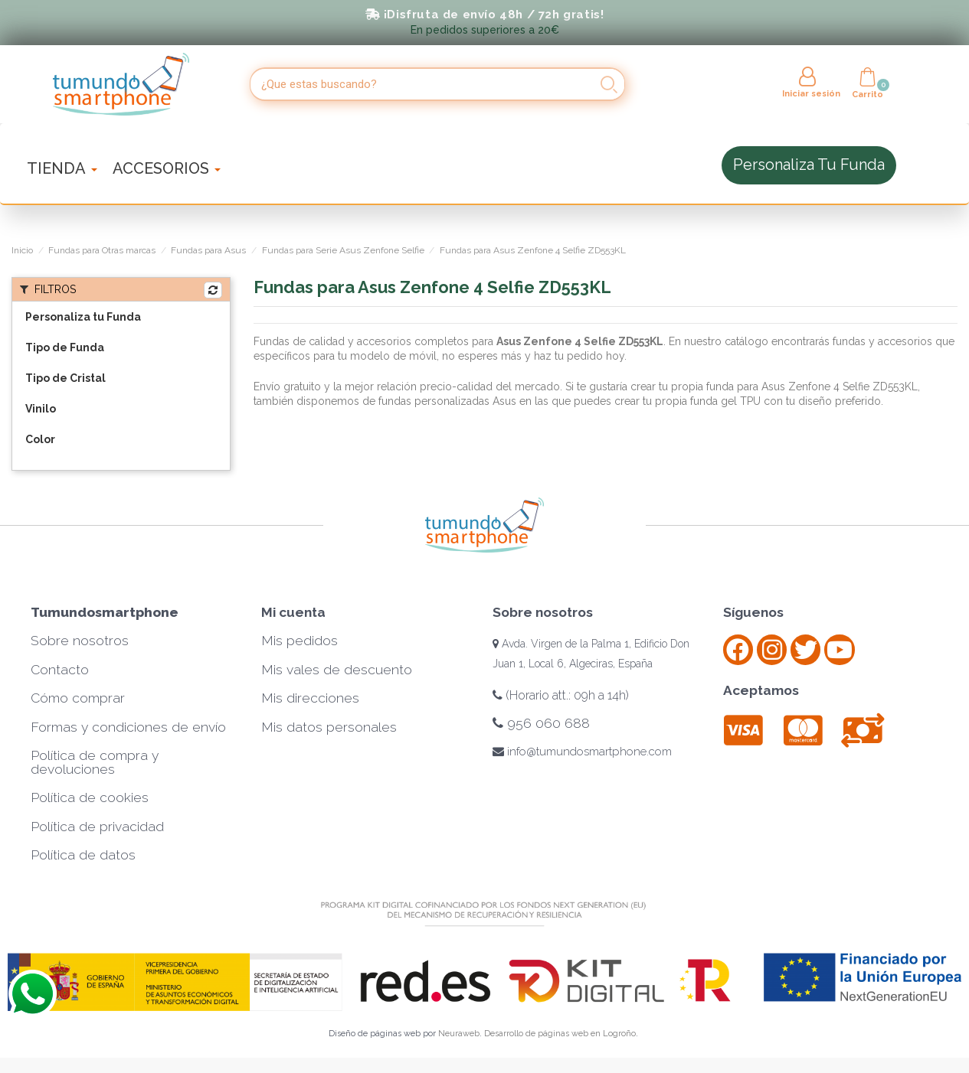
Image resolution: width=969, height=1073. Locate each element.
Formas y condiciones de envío (128, 727)
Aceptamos (761, 690)
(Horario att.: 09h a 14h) (561, 695)
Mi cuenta (293, 612)
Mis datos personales (329, 727)
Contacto (60, 669)
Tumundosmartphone (104, 612)
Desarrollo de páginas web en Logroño (560, 1034)
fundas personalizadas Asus (445, 401)
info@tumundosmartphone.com (582, 751)
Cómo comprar (78, 698)
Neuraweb (459, 1034)
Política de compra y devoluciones (95, 762)
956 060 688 (541, 723)
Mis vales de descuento (336, 669)
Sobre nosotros (80, 640)
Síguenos (753, 612)
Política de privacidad (97, 826)
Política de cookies (90, 797)
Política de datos (83, 855)
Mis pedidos (299, 640)
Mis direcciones (310, 698)
